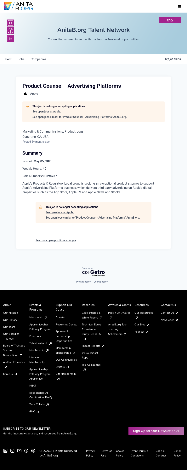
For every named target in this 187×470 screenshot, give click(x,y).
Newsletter (170, 320)
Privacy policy (83, 281)
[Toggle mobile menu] (179, 6)
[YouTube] (19, 450)
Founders (35, 336)
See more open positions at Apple (56, 240)
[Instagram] (10, 23)
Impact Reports (93, 346)
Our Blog (142, 324)
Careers (10, 374)
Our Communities (66, 360)
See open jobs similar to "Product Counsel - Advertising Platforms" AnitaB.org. (79, 116)
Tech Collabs (39, 404)
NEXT (32, 385)
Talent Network (40, 343)
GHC (34, 411)
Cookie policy (101, 281)
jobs (21, 59)
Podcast (141, 332)
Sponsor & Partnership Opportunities (64, 336)
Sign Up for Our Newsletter (156, 430)
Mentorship (38, 317)
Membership (39, 350)
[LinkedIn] (10, 38)
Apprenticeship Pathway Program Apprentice (39, 374)
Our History (10, 320)
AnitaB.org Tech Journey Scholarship (117, 329)
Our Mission (10, 313)
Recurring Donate (66, 324)
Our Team (9, 327)
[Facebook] (10, 30)
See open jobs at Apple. (46, 111)
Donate (60, 317)
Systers (62, 367)
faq (170, 20)
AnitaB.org (50, 455)
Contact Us (170, 313)
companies (38, 59)
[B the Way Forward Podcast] (33, 450)
